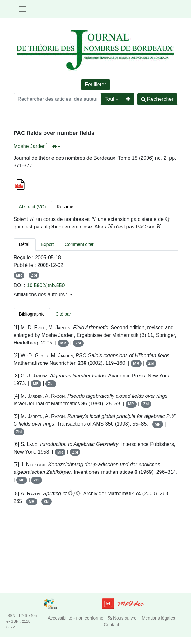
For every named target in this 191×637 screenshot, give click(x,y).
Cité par (63, 314)
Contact (111, 624)
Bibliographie (32, 314)
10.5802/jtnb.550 (46, 285)
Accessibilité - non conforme (75, 618)
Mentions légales (158, 618)
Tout (109, 99)
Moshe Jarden (30, 146)
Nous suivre (122, 618)
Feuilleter (95, 84)
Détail (25, 244)
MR (19, 275)
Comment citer (79, 244)
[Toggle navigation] (22, 9)
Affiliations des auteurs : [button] (43, 294)
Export (47, 244)
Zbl (34, 275)
